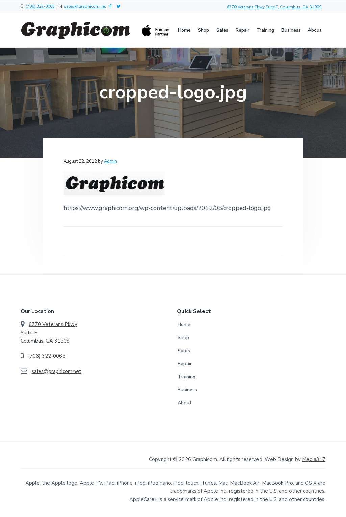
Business (187, 390)
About (185, 403)
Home (184, 324)
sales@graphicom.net (85, 6)
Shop (183, 337)
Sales (184, 351)
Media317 (313, 459)
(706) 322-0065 (40, 6)
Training (186, 377)
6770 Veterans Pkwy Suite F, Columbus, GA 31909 (274, 7)
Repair (185, 363)
